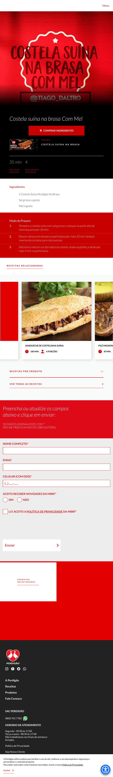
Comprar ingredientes (57, 130)
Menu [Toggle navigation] (106, 5)
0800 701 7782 (13, 718)
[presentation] (29, 528)
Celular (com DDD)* (17, 476)
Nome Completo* (15, 443)
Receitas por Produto (56, 371)
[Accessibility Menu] (105, 769)
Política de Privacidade (45, 511)
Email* (7, 460)
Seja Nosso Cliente (15, 751)
